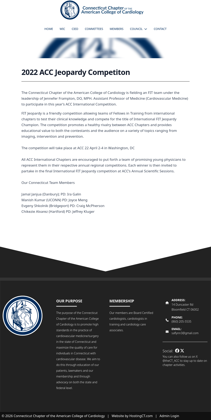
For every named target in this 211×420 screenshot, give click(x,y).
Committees (94, 29)
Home (49, 29)
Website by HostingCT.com (132, 416)
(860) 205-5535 (181, 321)
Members (116, 29)
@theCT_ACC (171, 361)
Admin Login (169, 416)
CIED (75, 29)
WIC (62, 29)
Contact (160, 29)
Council (138, 29)
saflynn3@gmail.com (185, 333)
